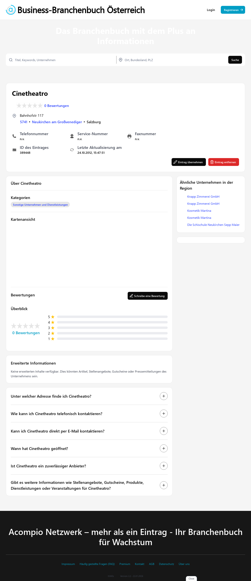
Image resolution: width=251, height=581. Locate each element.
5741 (23, 121)
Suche (235, 60)
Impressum (68, 564)
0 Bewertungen (56, 105)
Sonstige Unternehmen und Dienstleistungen (40, 204)
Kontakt (139, 564)
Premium (124, 564)
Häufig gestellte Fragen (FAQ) (97, 564)
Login (211, 9)
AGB (151, 564)
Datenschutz (166, 564)
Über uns (184, 564)
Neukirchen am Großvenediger (57, 121)
